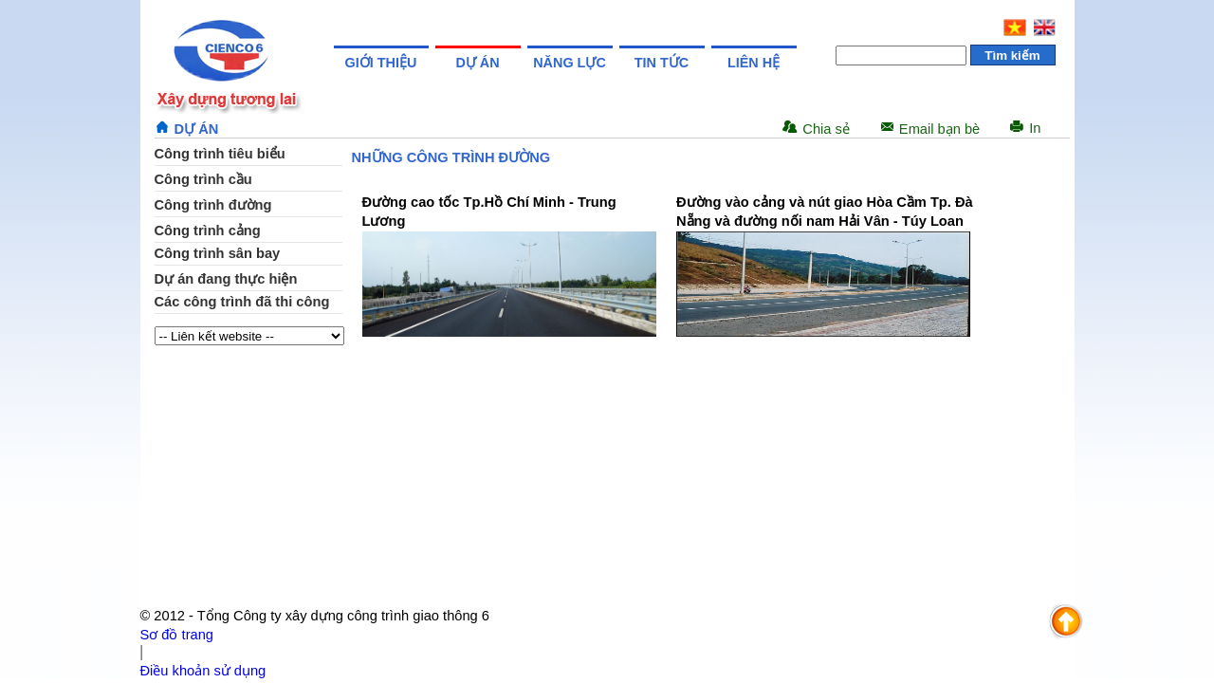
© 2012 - (168, 615)
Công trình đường (213, 204)
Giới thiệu (381, 62)
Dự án (477, 62)
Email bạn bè (939, 129)
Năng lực (569, 62)
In (1034, 128)
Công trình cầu (203, 179)
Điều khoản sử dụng (203, 670)
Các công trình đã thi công (242, 301)
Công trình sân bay (218, 253)
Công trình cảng (208, 230)
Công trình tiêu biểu (220, 153)
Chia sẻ (826, 129)
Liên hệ (753, 62)
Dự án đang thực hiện (226, 278)
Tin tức (662, 62)
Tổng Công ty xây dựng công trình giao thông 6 (343, 615)
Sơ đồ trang (176, 634)
